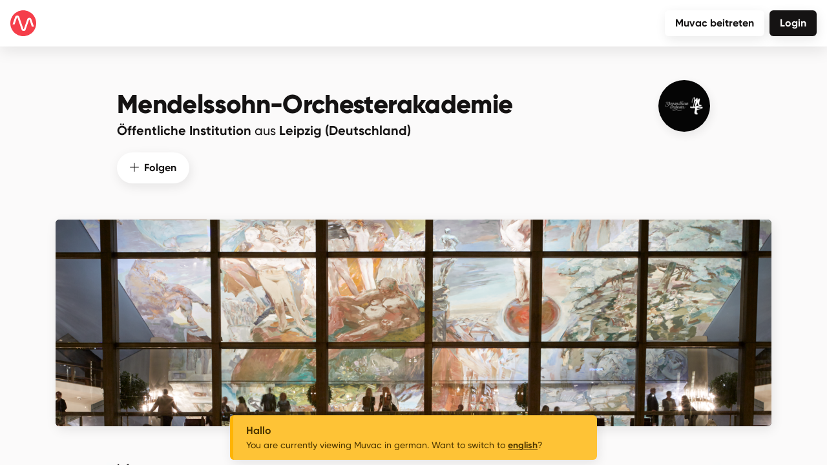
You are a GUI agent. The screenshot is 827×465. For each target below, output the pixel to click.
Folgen (153, 166)
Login (793, 23)
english (523, 445)
